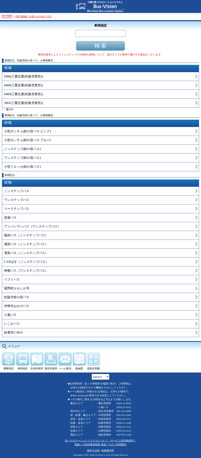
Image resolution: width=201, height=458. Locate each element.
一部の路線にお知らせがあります (33, 16)
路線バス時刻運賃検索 (87, 444)
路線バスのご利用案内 (113, 444)
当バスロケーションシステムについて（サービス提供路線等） (100, 440)
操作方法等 (93, 450)
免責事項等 (107, 450)
